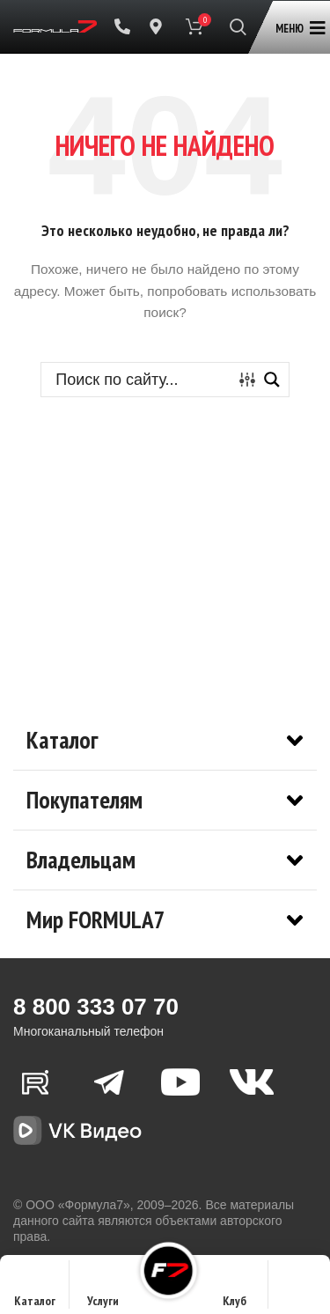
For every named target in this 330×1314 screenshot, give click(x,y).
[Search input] (141, 379)
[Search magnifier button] (272, 379)
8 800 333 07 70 (96, 1006)
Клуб (234, 1290)
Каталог (34, 1290)
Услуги (103, 1290)
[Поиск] (238, 26)
